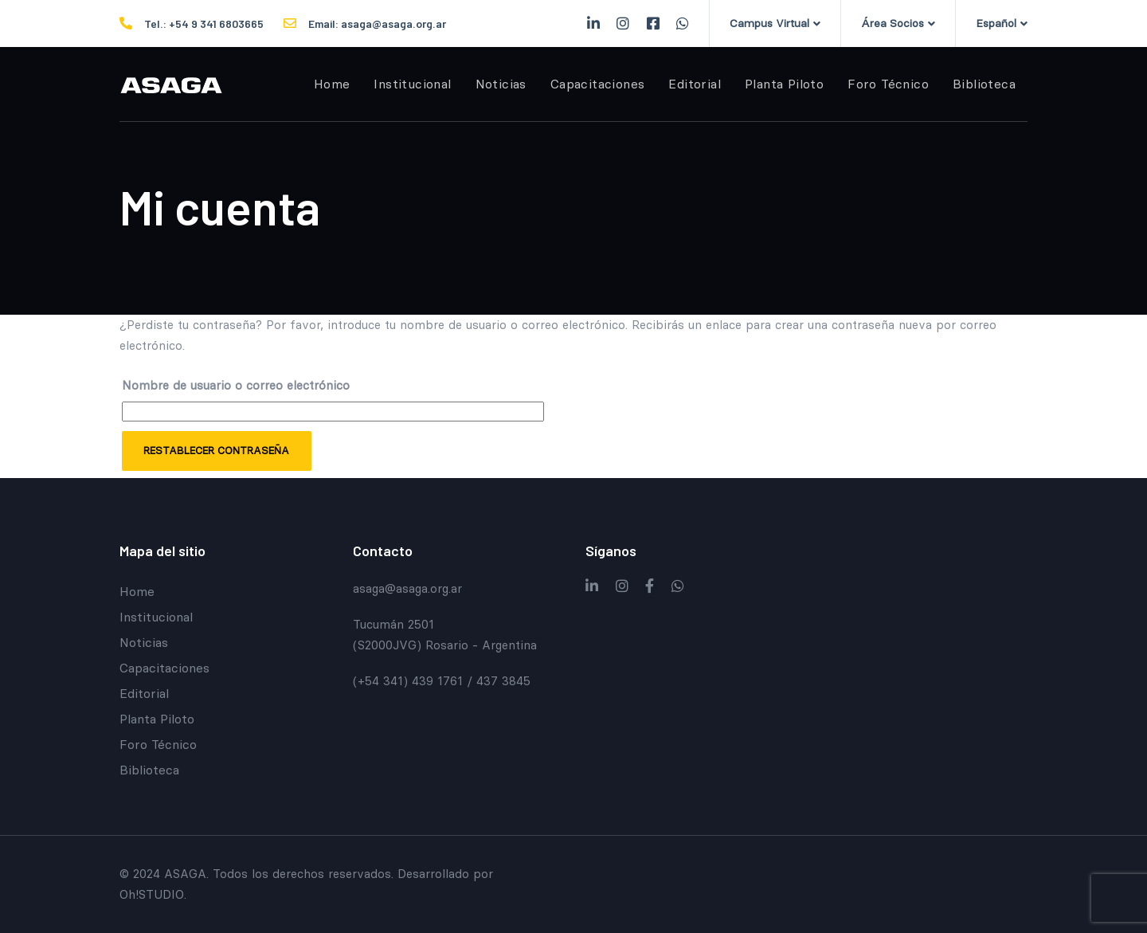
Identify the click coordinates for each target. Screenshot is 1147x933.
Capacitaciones (164, 668)
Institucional (156, 617)
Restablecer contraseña (216, 450)
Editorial (144, 693)
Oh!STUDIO (151, 894)
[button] (775, 24)
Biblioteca (149, 770)
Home (137, 591)
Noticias (143, 642)
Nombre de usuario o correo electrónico (236, 385)
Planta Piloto (156, 719)
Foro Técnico (158, 744)
